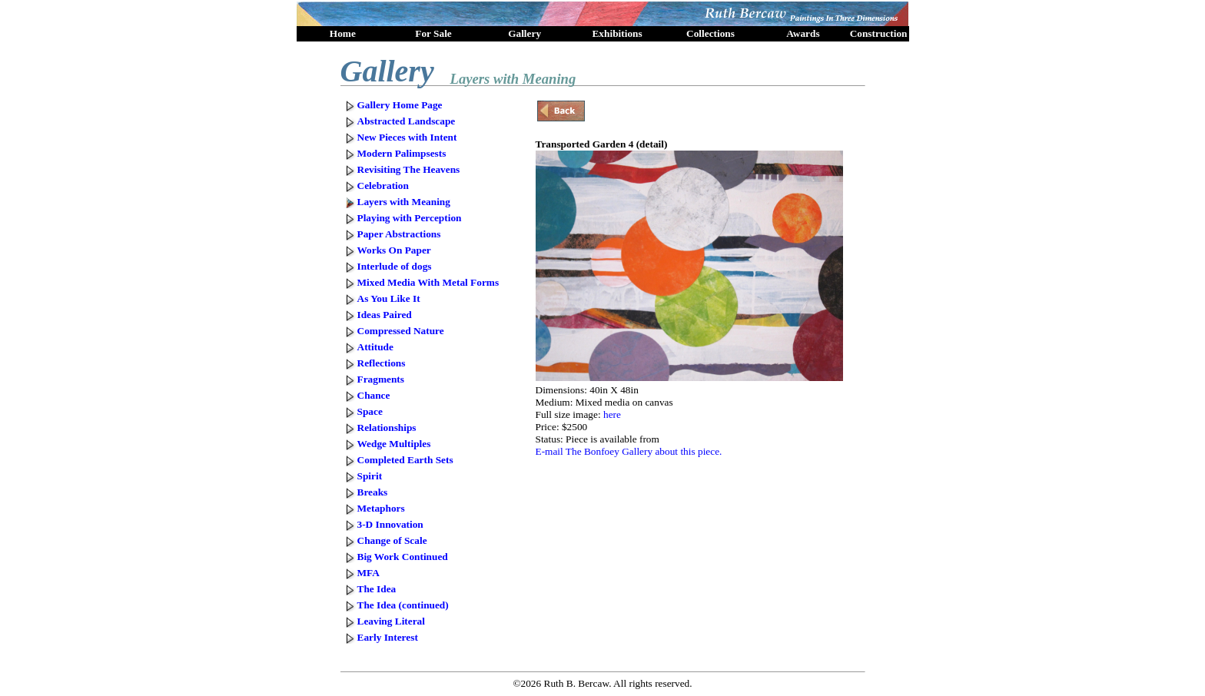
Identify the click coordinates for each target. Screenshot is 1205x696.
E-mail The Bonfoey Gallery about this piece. (629, 451)
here (612, 414)
